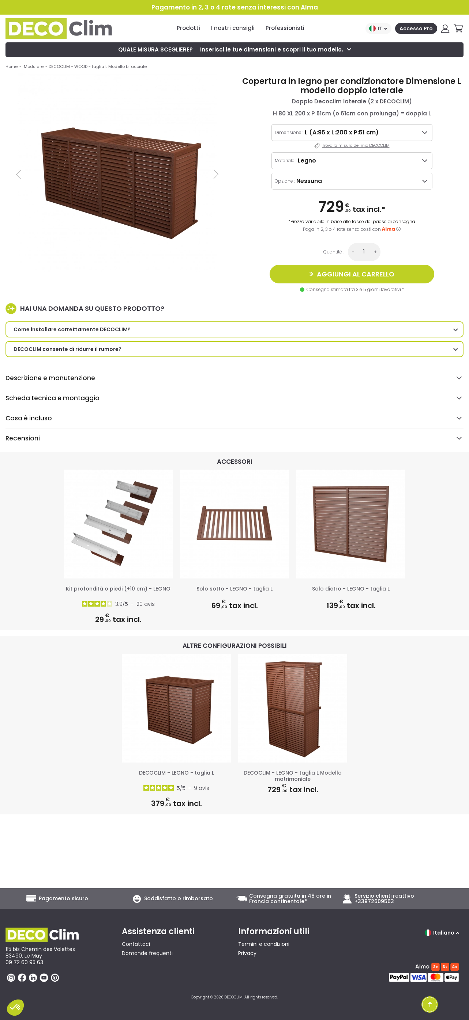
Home (11, 66)
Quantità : (333, 252)
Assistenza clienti (158, 931)
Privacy (247, 953)
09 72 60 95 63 (24, 962)
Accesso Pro (416, 28)
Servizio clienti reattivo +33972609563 (384, 898)
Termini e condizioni (263, 944)
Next (215, 174)
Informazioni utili (273, 931)
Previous (19, 174)
